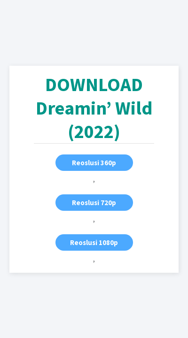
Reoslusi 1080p (94, 242)
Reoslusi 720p (94, 202)
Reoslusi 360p (94, 162)
